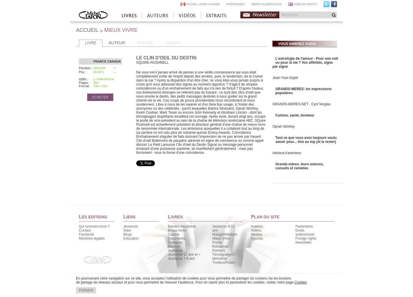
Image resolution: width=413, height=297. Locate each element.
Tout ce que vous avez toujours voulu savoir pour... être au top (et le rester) (306, 140)
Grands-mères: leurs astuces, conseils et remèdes (299, 166)
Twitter (327, 5)
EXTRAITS (216, 16)
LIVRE (90, 42)
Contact (85, 230)
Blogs (127, 234)
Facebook (334, 5)
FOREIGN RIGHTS (305, 4)
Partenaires (304, 226)
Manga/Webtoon (224, 234)
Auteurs (257, 226)
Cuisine (173, 234)
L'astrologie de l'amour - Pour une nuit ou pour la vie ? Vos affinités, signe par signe (305, 63)
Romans (218, 251)
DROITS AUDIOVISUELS (266, 4)
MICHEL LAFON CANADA (203, 4)
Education (131, 238)
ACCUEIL (87, 30)
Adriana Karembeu (286, 153)
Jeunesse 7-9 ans (181, 259)
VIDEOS (173, 42)
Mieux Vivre (221, 238)
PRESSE (145, 42)
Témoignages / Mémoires (223, 257)
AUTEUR (116, 42)
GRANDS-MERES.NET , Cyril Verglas (301, 104)
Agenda (257, 238)
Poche (217, 242)
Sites (127, 230)
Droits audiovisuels (304, 232)
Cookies (300, 282)
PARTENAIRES (235, 4)
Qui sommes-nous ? (94, 226)
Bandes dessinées (182, 226)
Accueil (93, 15)
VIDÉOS (187, 16)
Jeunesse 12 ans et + (184, 255)
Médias (256, 234)
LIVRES (129, 16)
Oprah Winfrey (283, 127)
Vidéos (256, 230)
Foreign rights (305, 238)
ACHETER (100, 97)
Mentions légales (92, 238)
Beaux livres (177, 230)
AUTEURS (157, 16)
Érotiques (175, 242)
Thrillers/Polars (223, 263)
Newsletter (264, 15)
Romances (220, 246)
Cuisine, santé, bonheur (294, 115)
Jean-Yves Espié (285, 78)
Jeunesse (130, 226)
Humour (174, 246)
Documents (176, 238)
